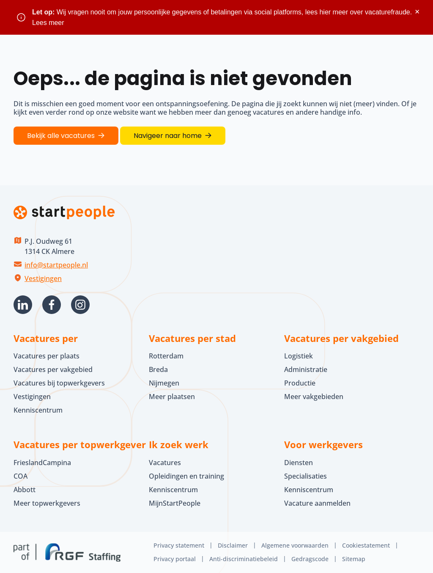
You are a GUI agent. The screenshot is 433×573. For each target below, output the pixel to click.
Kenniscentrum (38, 410)
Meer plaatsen (172, 396)
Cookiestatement (366, 545)
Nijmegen (164, 383)
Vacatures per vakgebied (53, 369)
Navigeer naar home (168, 135)
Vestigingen (43, 278)
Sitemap (353, 559)
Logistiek (298, 356)
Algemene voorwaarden (295, 545)
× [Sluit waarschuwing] (417, 11)
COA (20, 476)
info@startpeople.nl (56, 265)
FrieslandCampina (42, 462)
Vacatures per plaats (46, 356)
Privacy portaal (174, 559)
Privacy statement (178, 545)
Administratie (305, 369)
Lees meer (48, 22)
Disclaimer (233, 545)
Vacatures (165, 462)
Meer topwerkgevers (47, 503)
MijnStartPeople (174, 503)
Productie (299, 383)
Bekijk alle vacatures (61, 135)
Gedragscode (310, 559)
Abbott (25, 489)
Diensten (298, 462)
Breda (158, 369)
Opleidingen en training (186, 476)
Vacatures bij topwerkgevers (59, 383)
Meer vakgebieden (313, 396)
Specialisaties (305, 476)
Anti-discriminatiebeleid (243, 559)
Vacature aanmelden (317, 503)
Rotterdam (166, 356)
